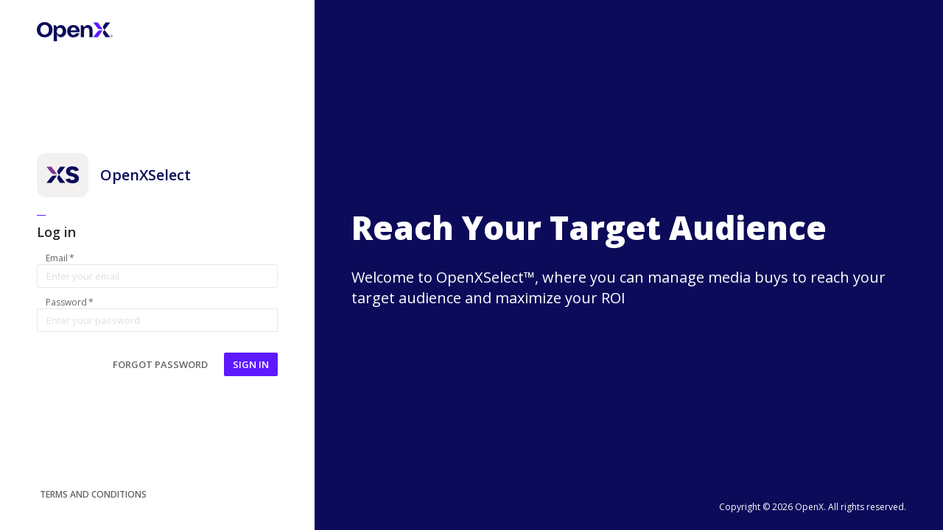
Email (60, 258)
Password (70, 302)
